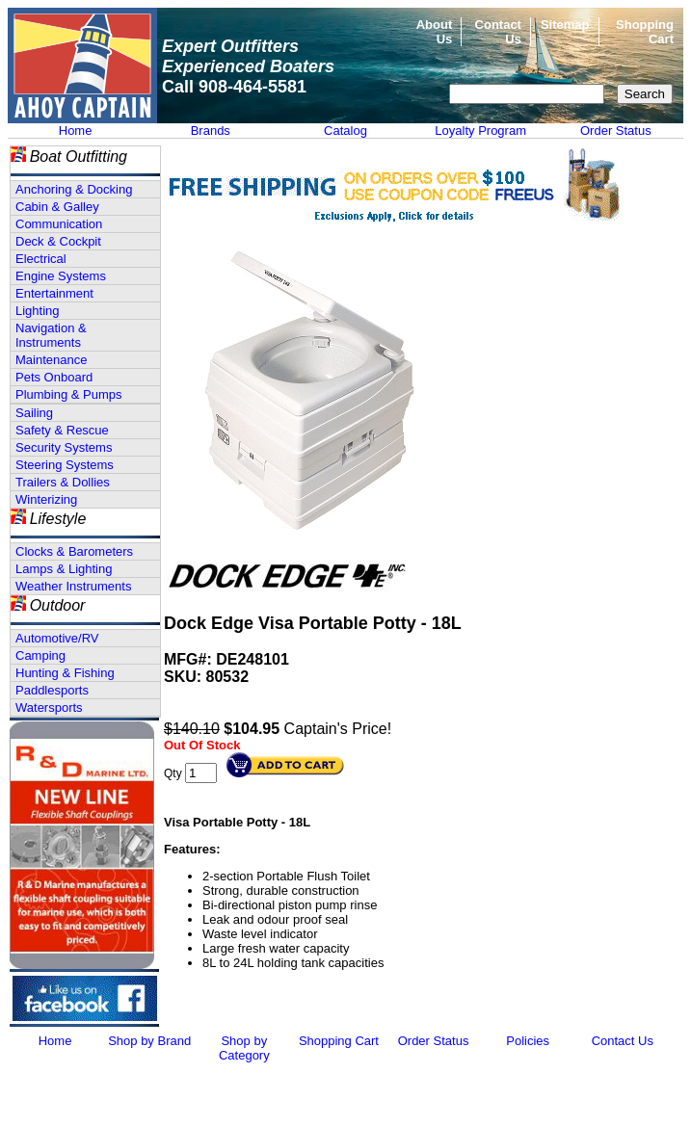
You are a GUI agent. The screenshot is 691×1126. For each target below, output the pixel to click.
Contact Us (622, 1041)
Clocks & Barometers (74, 551)
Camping (40, 655)
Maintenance (51, 360)
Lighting (37, 310)
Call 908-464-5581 (234, 86)
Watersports (49, 707)
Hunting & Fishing (65, 673)
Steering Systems (64, 465)
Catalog (345, 130)
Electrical (40, 258)
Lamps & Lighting (63, 569)
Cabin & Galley (57, 206)
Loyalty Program (480, 130)
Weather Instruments (73, 586)
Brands (210, 130)
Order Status (615, 130)
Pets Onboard (54, 377)
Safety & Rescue (62, 430)
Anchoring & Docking (73, 189)
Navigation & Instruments (51, 335)
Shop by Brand (149, 1041)
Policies (527, 1041)
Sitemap (565, 24)
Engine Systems (60, 276)
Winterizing (46, 499)
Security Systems (63, 447)
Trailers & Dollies (62, 482)
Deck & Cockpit (58, 241)
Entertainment (54, 293)
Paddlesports (52, 690)
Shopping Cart (339, 1041)
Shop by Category (244, 1048)
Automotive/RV (56, 638)
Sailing (34, 413)
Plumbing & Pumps (68, 394)
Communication (58, 224)
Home (76, 130)
